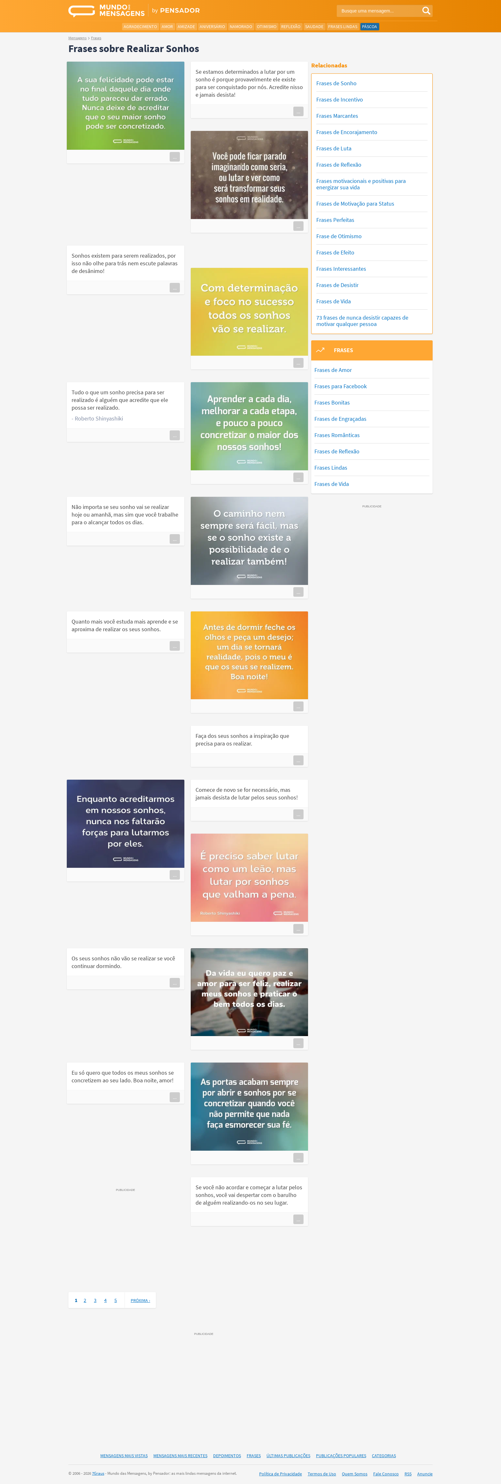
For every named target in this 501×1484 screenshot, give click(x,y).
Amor (167, 26)
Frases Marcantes (337, 115)
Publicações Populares (341, 1455)
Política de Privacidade (280, 1474)
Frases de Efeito (335, 252)
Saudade (314, 26)
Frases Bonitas (332, 402)
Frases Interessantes (341, 268)
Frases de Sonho (336, 83)
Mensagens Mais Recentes (180, 1455)
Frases (254, 1455)
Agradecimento (140, 26)
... (175, 157)
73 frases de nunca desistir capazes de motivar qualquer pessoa (362, 321)
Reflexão (290, 26)
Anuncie (425, 1474)
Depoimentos (227, 1455)
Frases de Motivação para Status (355, 203)
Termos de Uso (322, 1474)
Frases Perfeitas (335, 219)
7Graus (98, 1473)
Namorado (241, 26)
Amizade (186, 26)
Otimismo (266, 26)
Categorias (384, 1455)
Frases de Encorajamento (346, 132)
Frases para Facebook (340, 386)
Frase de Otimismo (339, 236)
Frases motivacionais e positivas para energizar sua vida (361, 184)
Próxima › (140, 1300)
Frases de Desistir (337, 285)
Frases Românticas (337, 435)
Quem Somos (354, 1474)
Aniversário (212, 26)
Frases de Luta (333, 148)
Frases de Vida (333, 301)
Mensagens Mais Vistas (124, 1455)
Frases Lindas (342, 26)
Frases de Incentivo (339, 99)
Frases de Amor (333, 370)
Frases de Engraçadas (340, 418)
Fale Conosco (386, 1474)
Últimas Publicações (288, 1455)
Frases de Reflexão (338, 164)
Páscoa (369, 26)
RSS (408, 1474)
